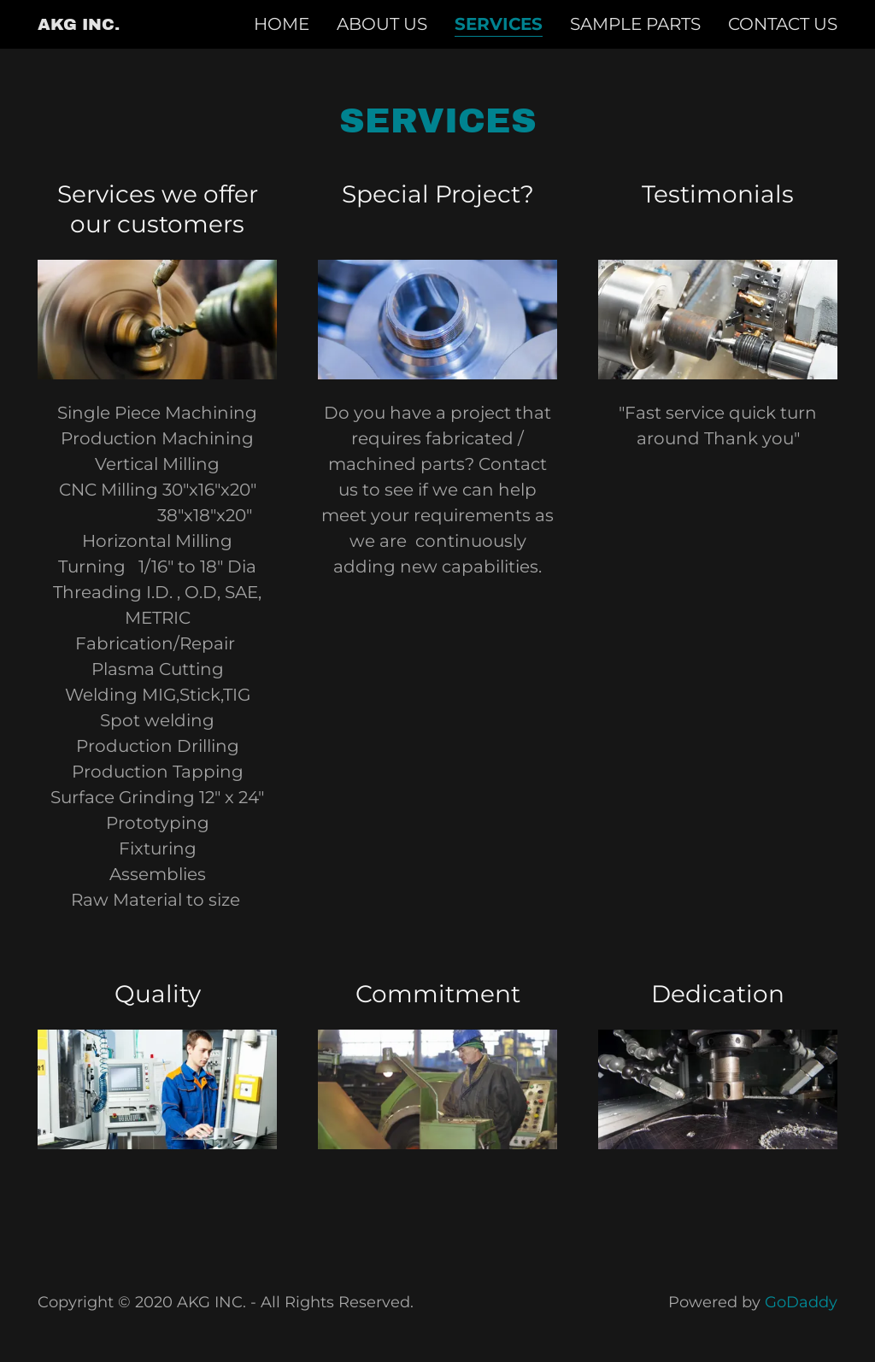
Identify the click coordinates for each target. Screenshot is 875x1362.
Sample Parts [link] (635, 24)
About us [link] (382, 24)
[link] (79, 24)
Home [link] (281, 24)
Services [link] (499, 24)
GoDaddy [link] (801, 1302)
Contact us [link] (782, 24)
